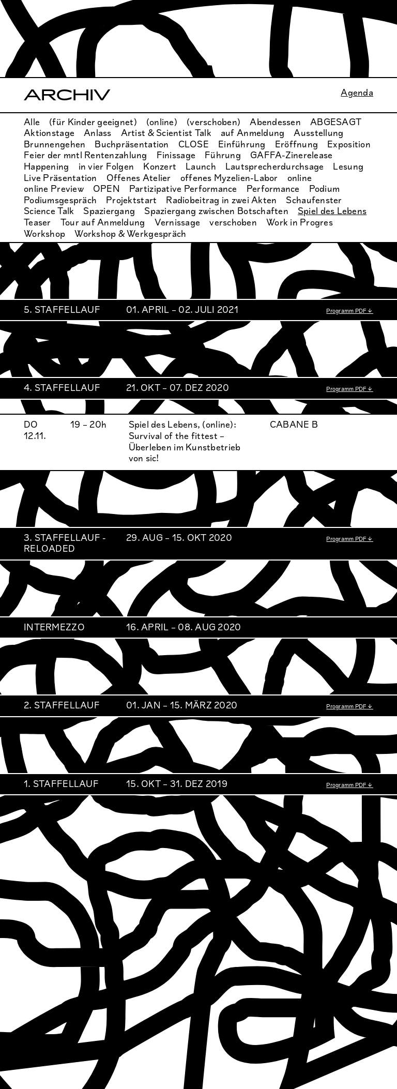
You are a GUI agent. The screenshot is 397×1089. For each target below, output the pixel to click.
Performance (273, 189)
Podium (324, 189)
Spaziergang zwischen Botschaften (216, 211)
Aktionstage (49, 133)
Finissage (176, 155)
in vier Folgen (106, 166)
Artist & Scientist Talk (166, 133)
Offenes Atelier (138, 178)
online (299, 178)
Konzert (159, 166)
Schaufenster (314, 200)
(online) (161, 122)
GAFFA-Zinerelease (291, 155)
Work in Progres (299, 222)
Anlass (98, 133)
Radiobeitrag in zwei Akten (221, 200)
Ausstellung (318, 133)
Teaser (37, 222)
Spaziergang (109, 211)
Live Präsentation (60, 178)
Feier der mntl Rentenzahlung (85, 155)
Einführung (242, 144)
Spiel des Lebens (332, 211)
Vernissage (178, 222)
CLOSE (193, 144)
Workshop (44, 234)
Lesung (348, 166)
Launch (201, 166)
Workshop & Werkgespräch (130, 234)
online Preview (54, 189)
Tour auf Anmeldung (102, 222)
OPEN (106, 189)
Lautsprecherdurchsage (274, 166)
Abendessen (275, 122)
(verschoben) (213, 122)
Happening (46, 166)
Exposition (349, 144)
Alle (32, 122)
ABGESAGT (335, 122)
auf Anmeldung (253, 133)
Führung (223, 155)
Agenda (357, 93)
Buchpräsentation (132, 144)
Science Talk (49, 211)
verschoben (233, 222)
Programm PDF (346, 311)
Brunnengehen (54, 144)
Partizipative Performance (183, 189)
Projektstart (131, 200)
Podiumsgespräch (60, 200)
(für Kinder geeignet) (93, 122)
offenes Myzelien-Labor (229, 178)
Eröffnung (296, 144)
